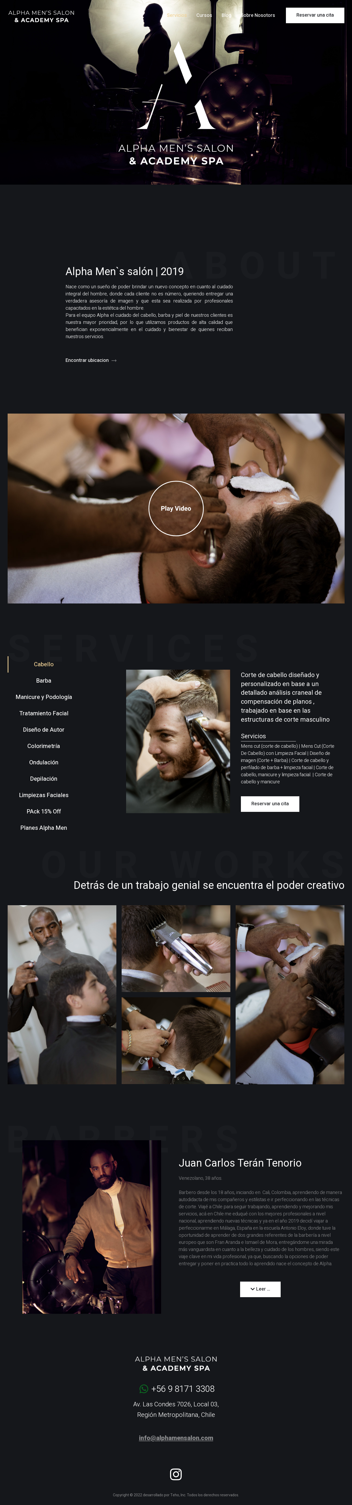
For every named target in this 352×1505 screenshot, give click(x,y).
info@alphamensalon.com (176, 1438)
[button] (176, 508)
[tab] (41, 664)
